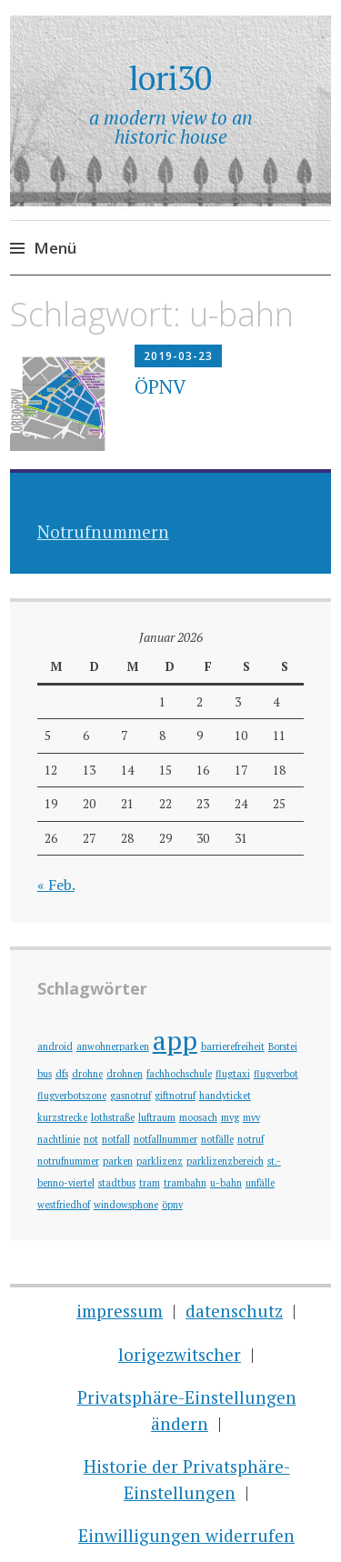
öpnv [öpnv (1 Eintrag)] (172, 1204)
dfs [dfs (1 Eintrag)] (61, 1073)
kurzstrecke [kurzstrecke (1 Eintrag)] (62, 1117)
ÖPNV (160, 386)
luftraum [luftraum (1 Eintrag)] (157, 1117)
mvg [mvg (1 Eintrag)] (230, 1117)
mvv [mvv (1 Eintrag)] (251, 1117)
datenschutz (234, 1310)
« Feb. (56, 885)
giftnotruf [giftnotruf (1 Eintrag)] (175, 1095)
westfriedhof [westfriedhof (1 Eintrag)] (63, 1204)
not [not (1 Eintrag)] (91, 1139)
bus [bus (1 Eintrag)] (44, 1073)
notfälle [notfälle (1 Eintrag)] (217, 1139)
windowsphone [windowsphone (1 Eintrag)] (126, 1204)
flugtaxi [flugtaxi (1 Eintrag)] (233, 1073)
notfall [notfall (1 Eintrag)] (116, 1139)
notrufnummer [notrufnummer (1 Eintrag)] (68, 1161)
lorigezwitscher (179, 1354)
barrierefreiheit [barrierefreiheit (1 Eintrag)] (233, 1046)
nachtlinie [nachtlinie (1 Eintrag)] (58, 1139)
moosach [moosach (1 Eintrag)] (198, 1117)
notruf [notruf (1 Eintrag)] (250, 1139)
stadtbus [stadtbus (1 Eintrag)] (116, 1183)
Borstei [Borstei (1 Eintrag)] (282, 1046)
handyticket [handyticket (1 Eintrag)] (225, 1095)
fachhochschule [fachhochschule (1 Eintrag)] (179, 1073)
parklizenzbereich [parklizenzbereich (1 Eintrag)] (225, 1161)
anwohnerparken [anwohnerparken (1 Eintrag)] (112, 1046)
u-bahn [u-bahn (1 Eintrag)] (226, 1183)
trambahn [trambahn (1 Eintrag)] (185, 1183)
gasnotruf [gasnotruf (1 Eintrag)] (130, 1095)
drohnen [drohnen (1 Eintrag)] (124, 1073)
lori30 (170, 77)
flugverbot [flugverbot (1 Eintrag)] (276, 1073)
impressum (119, 1310)
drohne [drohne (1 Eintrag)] (87, 1073)
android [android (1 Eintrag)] (55, 1046)
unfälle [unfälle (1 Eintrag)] (260, 1183)
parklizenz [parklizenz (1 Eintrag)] (159, 1161)
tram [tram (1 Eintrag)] (149, 1183)
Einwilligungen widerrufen (186, 1535)
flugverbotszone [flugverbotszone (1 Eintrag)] (71, 1095)
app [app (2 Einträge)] (175, 1040)
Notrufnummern (103, 531)
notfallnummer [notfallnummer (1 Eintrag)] (165, 1139)
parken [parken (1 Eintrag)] (118, 1161)
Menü (55, 247)
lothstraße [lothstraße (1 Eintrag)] (113, 1117)
